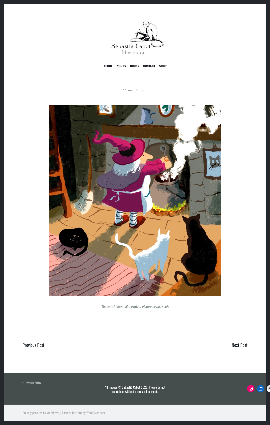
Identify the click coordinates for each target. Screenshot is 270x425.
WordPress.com (95, 412)
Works (121, 66)
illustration (132, 306)
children (118, 306)
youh (165, 306)
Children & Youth (135, 90)
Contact (149, 66)
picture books (151, 306)
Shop (162, 66)
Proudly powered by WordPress (41, 412)
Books (134, 66)
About (108, 66)
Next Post (240, 345)
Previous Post (33, 345)
